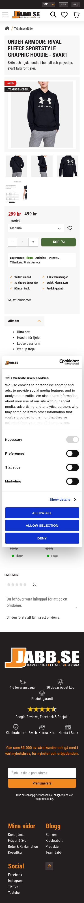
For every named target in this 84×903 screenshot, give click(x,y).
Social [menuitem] (16, 866)
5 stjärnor (25, 584)
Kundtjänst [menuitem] (16, 835)
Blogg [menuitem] (53, 826)
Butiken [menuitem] (51, 835)
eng (75, 4)
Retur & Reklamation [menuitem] (23, 847)
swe (63, 4)
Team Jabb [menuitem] (54, 852)
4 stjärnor (21, 584)
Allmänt (13, 321)
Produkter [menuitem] (53, 847)
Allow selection (42, 525)
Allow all (42, 513)
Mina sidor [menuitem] (21, 826)
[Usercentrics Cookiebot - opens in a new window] (60, 362)
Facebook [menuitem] (15, 875)
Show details (60, 499)
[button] (7, 14)
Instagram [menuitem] (15, 881)
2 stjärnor (13, 584)
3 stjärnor (17, 584)
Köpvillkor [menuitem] (15, 852)
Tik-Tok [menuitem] (13, 887)
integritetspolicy (44, 798)
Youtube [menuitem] (14, 893)
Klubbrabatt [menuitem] (54, 841)
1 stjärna (9, 584)
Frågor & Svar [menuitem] (18, 841)
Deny (42, 538)
